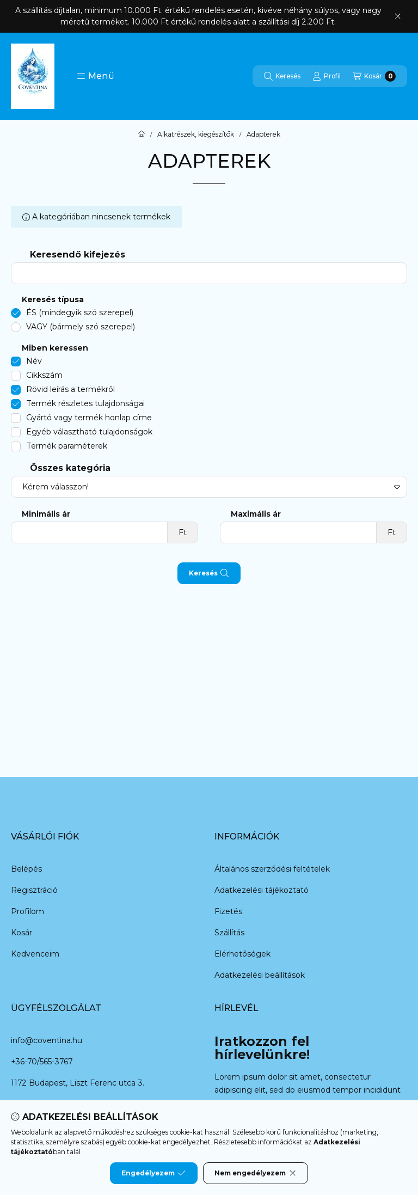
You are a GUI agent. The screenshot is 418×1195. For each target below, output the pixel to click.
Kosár (21, 932)
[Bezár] (397, 16)
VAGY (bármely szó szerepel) (80, 327)
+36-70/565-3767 (41, 1062)
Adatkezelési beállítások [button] (259, 975)
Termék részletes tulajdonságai (85, 403)
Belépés (26, 869)
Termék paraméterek (66, 446)
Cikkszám (44, 375)
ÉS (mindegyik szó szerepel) (79, 312)
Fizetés (228, 911)
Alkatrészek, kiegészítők (195, 134)
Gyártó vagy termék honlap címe (89, 417)
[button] (95, 76)
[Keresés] (282, 76)
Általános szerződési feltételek (272, 869)
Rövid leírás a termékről (70, 389)
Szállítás (229, 932)
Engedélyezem (153, 1173)
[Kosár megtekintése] (374, 76)
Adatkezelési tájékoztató (261, 890)
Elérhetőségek (242, 954)
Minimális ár (46, 514)
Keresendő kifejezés (77, 254)
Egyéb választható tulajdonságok (89, 432)
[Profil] (326, 76)
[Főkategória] (141, 134)
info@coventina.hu (46, 1040)
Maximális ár (256, 514)
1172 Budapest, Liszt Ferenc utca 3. (77, 1083)
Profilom (27, 911)
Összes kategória (70, 468)
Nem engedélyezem (255, 1173)
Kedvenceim (35, 954)
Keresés (209, 573)
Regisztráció (34, 890)
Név (34, 361)
